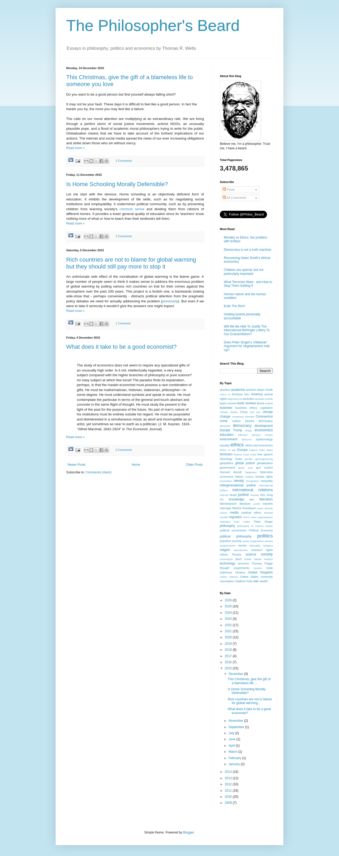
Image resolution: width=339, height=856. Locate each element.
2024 (229, 613)
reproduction (241, 550)
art (240, 398)
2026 (229, 600)
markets (268, 503)
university (267, 576)
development (264, 426)
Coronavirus (264, 416)
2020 (229, 637)
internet (224, 495)
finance (238, 454)
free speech (265, 454)
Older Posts (194, 465)
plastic (269, 526)
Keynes (255, 495)
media (234, 512)
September (237, 727)
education (227, 435)
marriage (225, 508)
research (256, 550)
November (236, 721)
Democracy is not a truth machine (247, 250)
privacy (269, 541)
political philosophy (235, 536)
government (227, 467)
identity (239, 481)
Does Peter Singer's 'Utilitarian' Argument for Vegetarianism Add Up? (247, 346)
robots (224, 554)
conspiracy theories (243, 416)
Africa (223, 394)
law (252, 499)
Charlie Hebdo (229, 412)
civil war (255, 412)
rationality (254, 545)
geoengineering (264, 459)
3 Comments (124, 236)
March (233, 752)
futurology (226, 458)
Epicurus (247, 439)
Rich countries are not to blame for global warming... (250, 701)
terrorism (243, 563)
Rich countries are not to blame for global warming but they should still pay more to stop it (131, 263)
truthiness (226, 572)
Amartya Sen (240, 394)
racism (242, 545)
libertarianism (228, 503)
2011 (229, 790)
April (232, 745)
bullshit (269, 403)
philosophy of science (250, 526)
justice (243, 494)
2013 (229, 778)
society (267, 554)
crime (224, 421)
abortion (225, 389)
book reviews (246, 403)
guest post (245, 467)
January (235, 764)
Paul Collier (242, 521)
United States (249, 576)
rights (269, 550)
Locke (256, 503)
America (257, 394)
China (243, 412)
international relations (253, 490)
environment (228, 439)
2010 (229, 797)
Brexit (260, 403)
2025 (229, 606)
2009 (229, 803)
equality (225, 445)
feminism (226, 454)
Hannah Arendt (231, 472)
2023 (229, 619)
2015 (229, 668)
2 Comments (124, 160)
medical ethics (251, 512)
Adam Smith (265, 389)
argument (233, 398)
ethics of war (228, 450)
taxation (268, 559)
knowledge (236, 499)
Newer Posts (77, 465)
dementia (225, 425)
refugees (268, 545)
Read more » (75, 148)
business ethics (246, 407)
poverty (237, 541)
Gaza (238, 458)
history (239, 476)
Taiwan (258, 559)
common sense (131, 209)
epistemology (264, 439)
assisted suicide (264, 398)
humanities (226, 480)
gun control (264, 467)
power (246, 541)
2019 (229, 644)
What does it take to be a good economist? (121, 346)
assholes (248, 398)
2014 (229, 772)
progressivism (227, 545)
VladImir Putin (244, 581)
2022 (229, 625)
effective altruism (249, 434)
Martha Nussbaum (244, 508)
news (254, 517)
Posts (229, 189)
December (236, 674)
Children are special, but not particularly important (243, 271)
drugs (248, 430)
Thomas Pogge (262, 563)
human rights (264, 476)
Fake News (266, 450)
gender (249, 459)
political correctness (233, 530)
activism (251, 389)
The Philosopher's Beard (153, 25)
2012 (229, 784)
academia (238, 390)
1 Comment (123, 323)
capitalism (266, 407)
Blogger (188, 832)
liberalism (266, 499)
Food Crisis (249, 454)
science (251, 554)
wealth (264, 581)
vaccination (227, 581)
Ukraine (240, 572)
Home (136, 465)
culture (236, 421)
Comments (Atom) (98, 472)
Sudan (247, 559)
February (235, 758)
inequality (267, 480)
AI (229, 394)
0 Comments (124, 449)
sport (238, 559)
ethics (237, 444)
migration (235, 517)
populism (225, 541)
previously (170, 301)
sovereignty (226, 559)
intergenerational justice (238, 485)
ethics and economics (259, 445)
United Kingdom (260, 572)
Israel (233, 494)
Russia (236, 554)
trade (269, 568)
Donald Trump (231, 430)
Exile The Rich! (234, 306)
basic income (228, 403)
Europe (242, 450)
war (255, 581)
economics (264, 430)
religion (225, 550)
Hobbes (249, 476)
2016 (229, 662)
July (232, 733)
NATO (246, 517)
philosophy (227, 526)
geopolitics (226, 463)
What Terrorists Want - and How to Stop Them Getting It (248, 284)
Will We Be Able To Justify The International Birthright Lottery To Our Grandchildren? (247, 330)
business (226, 408)
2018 (229, 650)
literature (245, 503)
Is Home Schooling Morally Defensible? (117, 184)
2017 (229, 656)
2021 (229, 631)
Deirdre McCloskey (259, 421)
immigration (252, 480)
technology (227, 563)
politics (265, 536)
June (232, 739)
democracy (242, 425)
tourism (258, 568)
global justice (245, 463)
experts (253, 450)
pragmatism (257, 541)
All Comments (234, 198)
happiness (251, 472)
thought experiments (234, 568)
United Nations (229, 576)
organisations (265, 517)
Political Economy (261, 530)
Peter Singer (263, 521)
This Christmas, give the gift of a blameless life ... (249, 681)
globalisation (265, 463)
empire (269, 434)
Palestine (225, 521)
